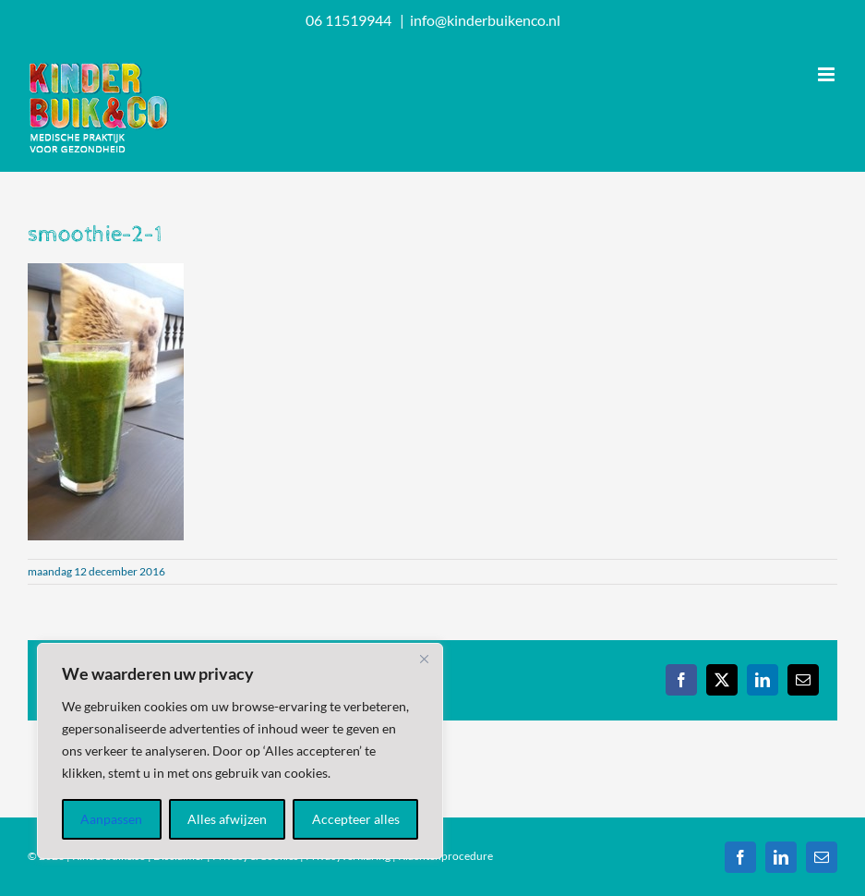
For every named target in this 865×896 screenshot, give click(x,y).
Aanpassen (111, 819)
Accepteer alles (356, 819)
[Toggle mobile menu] (827, 74)
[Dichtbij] (424, 659)
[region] (240, 751)
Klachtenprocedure (445, 856)
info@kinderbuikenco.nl (485, 20)
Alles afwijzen (227, 819)
